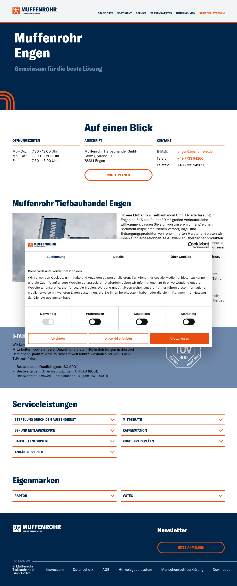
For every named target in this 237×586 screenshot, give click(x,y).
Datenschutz (83, 569)
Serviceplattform (212, 13)
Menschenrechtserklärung (182, 569)
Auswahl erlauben (118, 338)
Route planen (118, 175)
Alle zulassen (179, 338)
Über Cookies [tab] (181, 256)
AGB (105, 569)
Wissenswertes (161, 13)
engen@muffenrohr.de (195, 151)
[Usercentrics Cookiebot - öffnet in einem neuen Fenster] (191, 245)
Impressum (55, 569)
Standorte (105, 13)
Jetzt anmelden (191, 547)
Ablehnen (58, 338)
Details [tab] (118, 256)
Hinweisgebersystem (135, 569)
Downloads (221, 569)
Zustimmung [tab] (56, 256)
